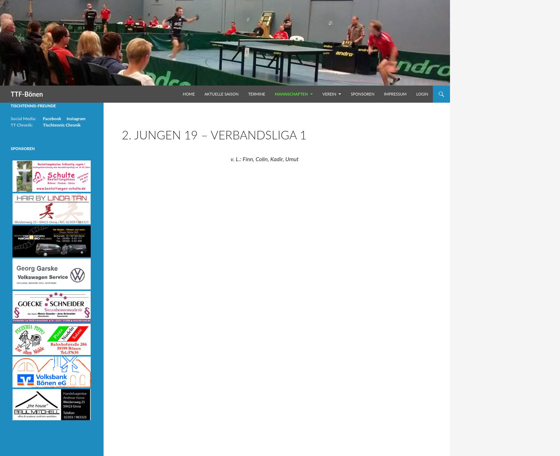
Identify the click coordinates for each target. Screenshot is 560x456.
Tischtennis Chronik (62, 125)
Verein (329, 94)
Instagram (75, 118)
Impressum (395, 94)
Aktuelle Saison (221, 94)
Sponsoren (362, 94)
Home (189, 94)
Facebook (52, 118)
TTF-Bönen (27, 94)
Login (422, 94)
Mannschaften (291, 94)
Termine (256, 94)
